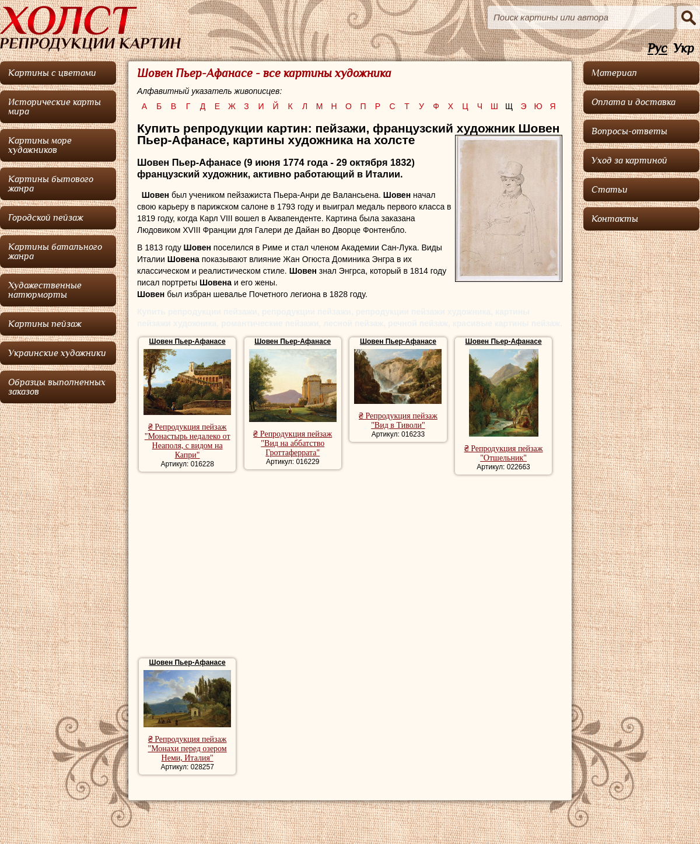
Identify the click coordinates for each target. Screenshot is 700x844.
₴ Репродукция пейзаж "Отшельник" (503, 453)
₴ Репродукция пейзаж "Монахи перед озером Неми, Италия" (187, 748)
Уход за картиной (629, 160)
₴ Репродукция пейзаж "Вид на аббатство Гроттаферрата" (292, 443)
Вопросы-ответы (629, 131)
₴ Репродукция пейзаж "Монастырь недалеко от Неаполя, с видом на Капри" (187, 441)
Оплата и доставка (634, 102)
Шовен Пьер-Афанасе (187, 341)
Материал (614, 73)
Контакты (615, 219)
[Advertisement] (350, 568)
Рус (657, 48)
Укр (683, 48)
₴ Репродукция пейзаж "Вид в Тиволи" (398, 420)
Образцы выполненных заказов (57, 387)
